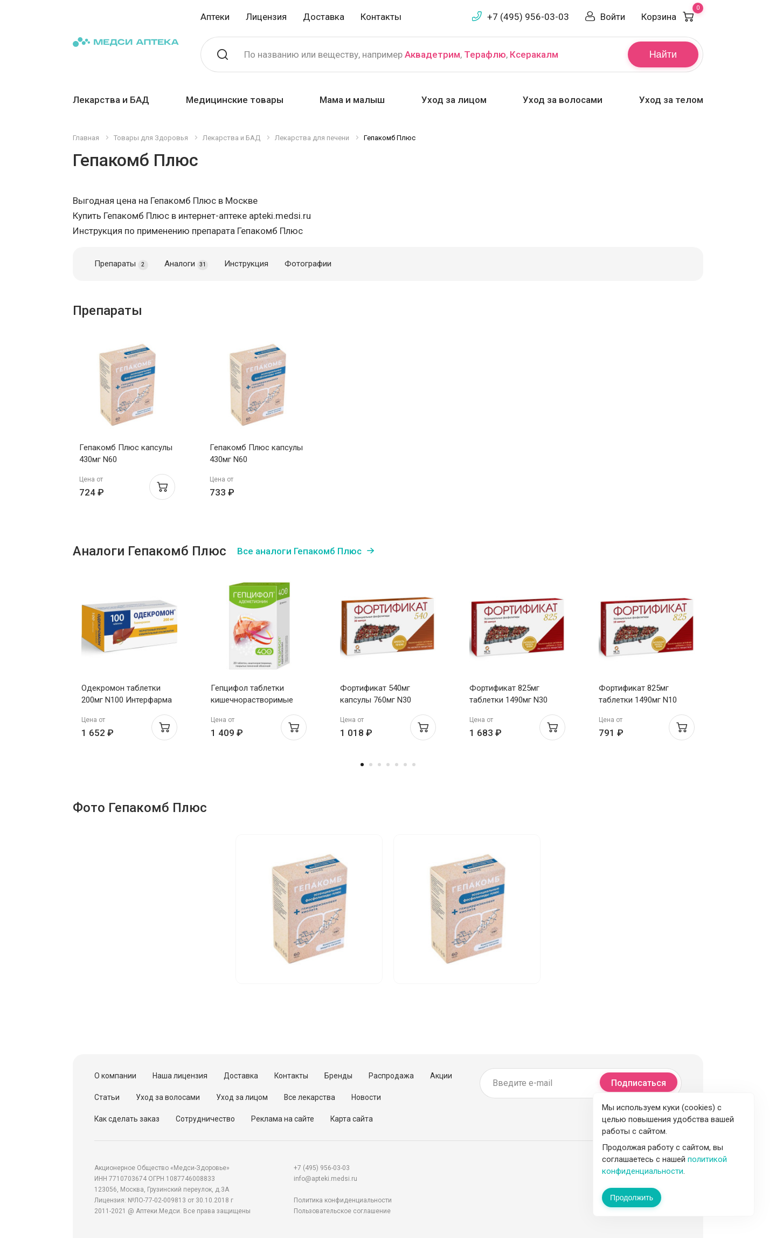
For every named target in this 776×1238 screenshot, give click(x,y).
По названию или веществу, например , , (401, 54)
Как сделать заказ (127, 1119)
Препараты (121, 264)
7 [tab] (413, 764)
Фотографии (308, 264)
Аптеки (215, 16)
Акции (441, 1075)
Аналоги (186, 264)
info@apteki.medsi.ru (325, 1178)
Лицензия (266, 16)
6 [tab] (405, 764)
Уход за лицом (454, 99)
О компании (115, 1075)
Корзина (672, 16)
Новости (366, 1097)
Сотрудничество (205, 1119)
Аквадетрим (432, 54)
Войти (612, 16)
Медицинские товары (234, 99)
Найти (663, 54)
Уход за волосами (562, 99)
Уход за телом (671, 99)
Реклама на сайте (282, 1119)
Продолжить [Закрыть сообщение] (631, 1197)
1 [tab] (362, 764)
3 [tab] (379, 764)
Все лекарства (309, 1097)
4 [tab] (388, 764)
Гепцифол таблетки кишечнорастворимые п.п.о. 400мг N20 (252, 700)
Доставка (323, 16)
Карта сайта (351, 1119)
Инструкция (246, 264)
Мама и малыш (352, 99)
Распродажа (391, 1075)
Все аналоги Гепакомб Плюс (299, 551)
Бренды (338, 1075)
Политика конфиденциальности (343, 1200)
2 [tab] (370, 764)
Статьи (107, 1097)
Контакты (381, 16)
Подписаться (638, 1083)
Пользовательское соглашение (342, 1211)
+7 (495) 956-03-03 (528, 16)
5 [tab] (396, 764)
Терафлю (485, 54)
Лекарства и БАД (111, 99)
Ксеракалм (534, 54)
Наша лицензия (180, 1075)
